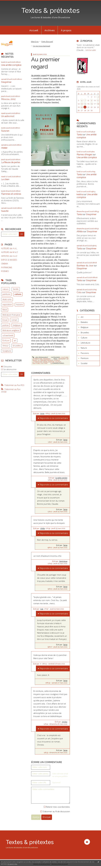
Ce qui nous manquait (41, 46)
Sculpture (6, 351)
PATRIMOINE (6, 267)
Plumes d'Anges (84, 154)
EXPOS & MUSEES (9, 260)
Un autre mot (7, 116)
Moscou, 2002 (8, 99)
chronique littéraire (39, 317)
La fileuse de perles (10, 162)
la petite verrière (61, 478)
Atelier (4, 147)
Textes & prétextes (50, 10)
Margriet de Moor (57, 75)
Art (82, 317)
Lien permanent (40, 357)
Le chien (5, 179)
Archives (49, 30)
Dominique (63, 561)
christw (64, 722)
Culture (64, 357)
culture (17, 294)
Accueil (33, 30)
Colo (41, 609)
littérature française (11, 314)
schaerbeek (7, 335)
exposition (7, 304)
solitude (36, 363)
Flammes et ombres (11, 194)
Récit (4, 309)
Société (84, 363)
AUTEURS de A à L (9, 248)
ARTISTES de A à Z (9, 256)
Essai (4, 320)
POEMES (5, 271)
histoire (19, 304)
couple (58, 362)
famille (16, 289)
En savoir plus (12, 864)
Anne (42, 413)
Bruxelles (85, 332)
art (15, 340)
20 (82, 107)
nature (5, 289)
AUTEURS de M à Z (9, 252)
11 (98, 100)
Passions (46, 359)
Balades (84, 322)
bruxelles (17, 345)
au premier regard (45, 360)
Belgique (84, 327)
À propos (66, 30)
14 (85, 104)
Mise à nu (35, 41)
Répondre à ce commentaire (54, 418)
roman (14, 320)
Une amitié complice (11, 65)
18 (98, 104)
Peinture (85, 358)
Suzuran (5, 130)
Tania (65, 440)
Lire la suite (90, 50)
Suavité (4, 211)
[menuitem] (33, 30)
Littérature (37, 359)
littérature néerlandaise (43, 362)
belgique (17, 325)
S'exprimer (6, 82)
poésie (5, 325)
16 (91, 104)
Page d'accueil (47, 41)
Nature (84, 348)
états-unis (7, 299)
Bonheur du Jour (85, 265)
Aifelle (42, 528)
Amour (5, 345)
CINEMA (4, 263)
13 (82, 104)
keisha (80, 194)
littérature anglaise (10, 330)
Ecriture (5, 340)
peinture (6, 294)
